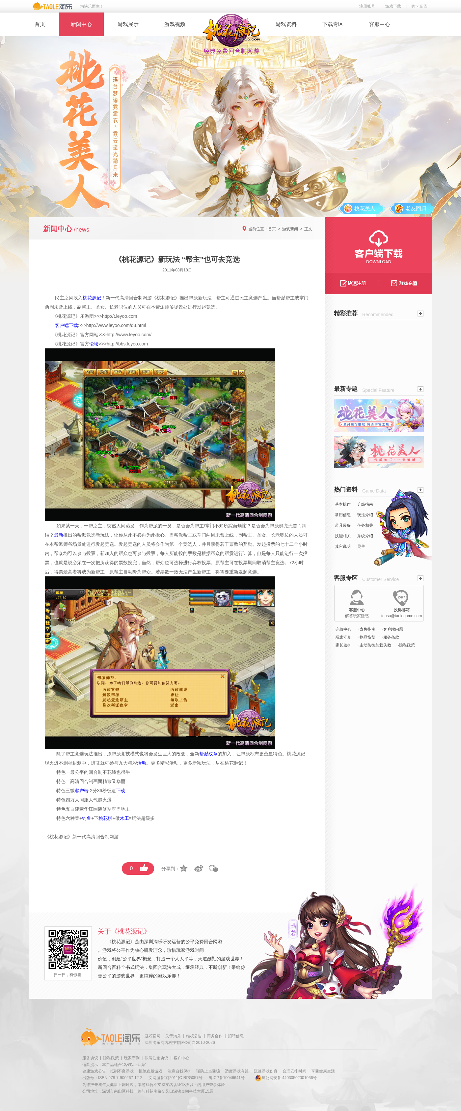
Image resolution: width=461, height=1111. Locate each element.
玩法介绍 (365, 515)
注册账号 (367, 6)
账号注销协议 (156, 1058)
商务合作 (215, 1036)
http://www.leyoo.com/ (129, 334)
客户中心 (181, 1058)
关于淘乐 (173, 1036)
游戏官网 (152, 1036)
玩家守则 (132, 1058)
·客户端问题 (392, 629)
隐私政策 (111, 1058)
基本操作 (343, 504)
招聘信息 (236, 1036)
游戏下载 (393, 6)
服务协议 (90, 1058)
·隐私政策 (406, 645)
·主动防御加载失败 (374, 645)
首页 (40, 24)
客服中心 (379, 24)
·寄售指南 (366, 629)
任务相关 (365, 525)
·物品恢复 (366, 637)
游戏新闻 (290, 229)
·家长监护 (343, 645)
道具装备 (343, 525)
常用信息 (343, 515)
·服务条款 (390, 637)
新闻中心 (81, 24)
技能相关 (343, 536)
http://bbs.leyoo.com (127, 343)
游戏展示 (128, 24)
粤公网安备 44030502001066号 (286, 1077)
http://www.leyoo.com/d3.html (116, 325)
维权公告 (194, 1036)
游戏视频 (174, 24)
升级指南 (365, 504)
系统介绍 (365, 536)
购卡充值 (419, 6)
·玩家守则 (343, 637)
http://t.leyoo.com (119, 316)
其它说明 (343, 546)
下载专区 (332, 24)
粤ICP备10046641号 (227, 1077)
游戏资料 (286, 24)
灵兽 (361, 546)
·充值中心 (343, 629)
